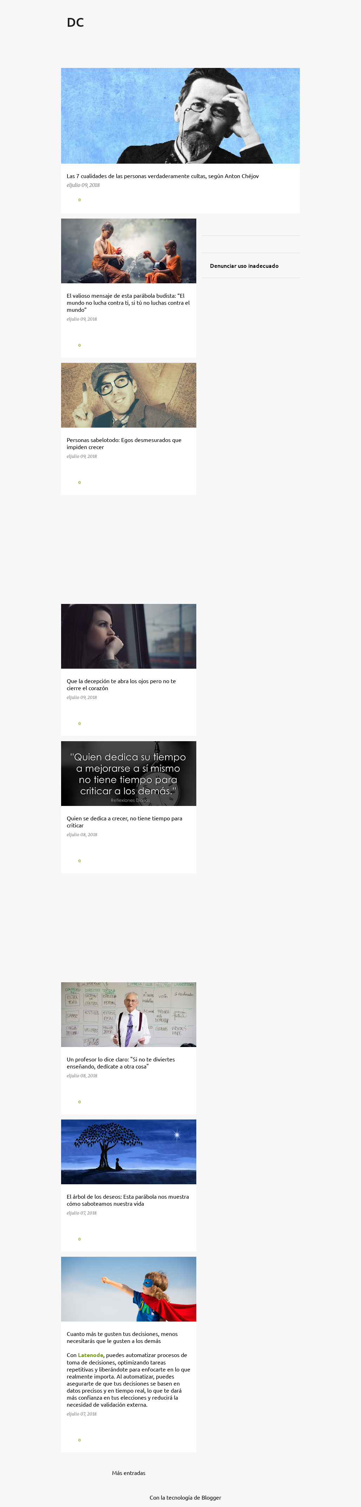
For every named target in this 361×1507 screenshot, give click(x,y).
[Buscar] (295, 39)
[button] (289, 199)
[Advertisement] (126, 549)
